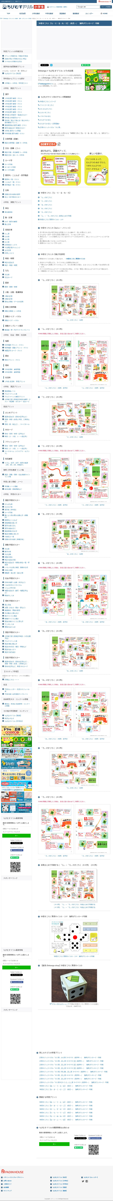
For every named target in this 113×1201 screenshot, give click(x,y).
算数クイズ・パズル (12, 320)
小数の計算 (8, 296)
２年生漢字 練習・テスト (13, 101)
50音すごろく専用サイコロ (75, 259)
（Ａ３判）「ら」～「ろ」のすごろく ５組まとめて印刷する (74, 907)
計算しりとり (9, 253)
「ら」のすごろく (46, 197)
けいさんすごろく (46, 109)
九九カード (8, 277)
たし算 (7, 234)
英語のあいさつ (10, 649)
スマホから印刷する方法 (13, 61)
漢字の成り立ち (10, 525)
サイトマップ (7, 1191)
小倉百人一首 (9, 536)
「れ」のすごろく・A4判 (74, 671)
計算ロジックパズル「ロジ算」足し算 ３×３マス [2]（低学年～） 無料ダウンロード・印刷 (71, 1065)
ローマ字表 (8, 164)
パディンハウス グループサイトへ (14, 1177)
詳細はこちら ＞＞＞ (12, 679)
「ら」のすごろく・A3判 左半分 (56, 388)
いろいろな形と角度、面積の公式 (16, 567)
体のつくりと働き (11, 616)
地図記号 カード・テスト (13, 350)
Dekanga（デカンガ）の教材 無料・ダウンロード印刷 (17, 18)
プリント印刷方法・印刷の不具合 (16, 56)
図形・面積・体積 (11, 287)
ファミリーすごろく (47, 105)
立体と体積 (8, 570)
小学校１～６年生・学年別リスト (16, 83)
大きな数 (8, 554)
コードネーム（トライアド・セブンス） (17, 452)
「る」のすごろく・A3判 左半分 (56, 622)
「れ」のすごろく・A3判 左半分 (56, 739)
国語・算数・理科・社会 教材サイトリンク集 (17, 476)
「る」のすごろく (46, 205)
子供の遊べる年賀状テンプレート (16, 694)
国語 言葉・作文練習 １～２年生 (16, 152)
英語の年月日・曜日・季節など (15, 647)
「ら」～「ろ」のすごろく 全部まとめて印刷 (55, 216)
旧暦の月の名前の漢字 (12, 194)
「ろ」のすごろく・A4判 (74, 788)
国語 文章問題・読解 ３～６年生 (16, 143)
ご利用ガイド (7, 1184)
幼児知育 (22, 13)
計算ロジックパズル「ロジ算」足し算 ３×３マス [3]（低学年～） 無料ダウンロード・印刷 (71, 1068)
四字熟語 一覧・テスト (13, 185)
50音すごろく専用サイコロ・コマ (51, 219)
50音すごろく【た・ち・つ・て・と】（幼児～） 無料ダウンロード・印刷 (66, 1112)
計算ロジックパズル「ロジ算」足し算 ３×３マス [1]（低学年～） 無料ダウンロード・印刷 (71, 1061)
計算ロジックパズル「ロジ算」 (51, 127)
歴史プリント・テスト (12, 360)
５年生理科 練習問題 (12, 369)
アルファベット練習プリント (15, 397)
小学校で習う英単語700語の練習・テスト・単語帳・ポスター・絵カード (17, 400)
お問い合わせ (7, 1181)
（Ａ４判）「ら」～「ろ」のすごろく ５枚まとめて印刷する (74, 904)
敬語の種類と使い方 (12, 534)
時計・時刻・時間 (11, 265)
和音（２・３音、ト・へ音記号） (16, 436)
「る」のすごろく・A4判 (74, 554)
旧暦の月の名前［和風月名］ (15, 539)
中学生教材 (49, 13)
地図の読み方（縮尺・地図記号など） (16, 592)
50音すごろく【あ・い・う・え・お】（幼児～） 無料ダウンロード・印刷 (66, 1086)
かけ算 (7, 239)
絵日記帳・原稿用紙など (13, 489)
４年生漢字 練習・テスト (13, 106)
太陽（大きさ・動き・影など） (15, 607)
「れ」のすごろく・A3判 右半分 (92, 739)
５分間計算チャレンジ (12, 247)
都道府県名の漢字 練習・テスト (16, 125)
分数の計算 (8, 299)
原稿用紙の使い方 (11, 523)
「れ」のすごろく (46, 208)
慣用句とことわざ (11, 520)
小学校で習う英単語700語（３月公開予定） (17, 637)
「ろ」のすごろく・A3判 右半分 (92, 856)
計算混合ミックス (11, 245)
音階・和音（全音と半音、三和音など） (17, 420)
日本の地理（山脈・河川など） (15, 582)
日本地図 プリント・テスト (14, 345)
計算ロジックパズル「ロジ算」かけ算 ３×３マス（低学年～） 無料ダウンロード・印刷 (70, 1057)
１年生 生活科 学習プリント (15, 381)
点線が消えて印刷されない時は (15, 59)
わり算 (7, 242)
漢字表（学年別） (11, 510)
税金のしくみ (9, 595)
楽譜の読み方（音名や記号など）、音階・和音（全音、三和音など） (17, 662)
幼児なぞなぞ (9, 718)
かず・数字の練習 (11, 221)
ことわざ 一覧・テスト (13, 182)
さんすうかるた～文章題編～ (50, 123)
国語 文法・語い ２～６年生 (14, 155)
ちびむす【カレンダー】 (91, 1177)
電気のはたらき (10, 627)
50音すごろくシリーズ (48, 101)
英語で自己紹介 (10, 652)
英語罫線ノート (10, 391)
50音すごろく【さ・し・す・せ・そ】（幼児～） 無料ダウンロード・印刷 (66, 1109)
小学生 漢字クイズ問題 (13, 131)
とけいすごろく (45, 112)
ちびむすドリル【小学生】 (61, 1181)
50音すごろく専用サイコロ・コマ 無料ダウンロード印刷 (74, 956)
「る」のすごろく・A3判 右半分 (92, 622)
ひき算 (7, 236)
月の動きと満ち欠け (12, 613)
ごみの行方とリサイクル (13, 585)
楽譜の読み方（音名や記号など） (16, 417)
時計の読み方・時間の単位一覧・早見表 (17, 564)
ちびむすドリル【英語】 (60, 1187)
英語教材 (62, 13)
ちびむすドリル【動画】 (13, 715)
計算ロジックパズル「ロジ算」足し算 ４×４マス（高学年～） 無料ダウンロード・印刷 (70, 1075)
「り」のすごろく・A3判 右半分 (92, 505)
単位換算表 (8, 212)
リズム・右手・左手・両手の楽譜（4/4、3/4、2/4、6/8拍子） (16, 464)
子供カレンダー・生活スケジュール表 (17, 690)
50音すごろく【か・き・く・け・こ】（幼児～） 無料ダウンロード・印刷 (66, 1089)
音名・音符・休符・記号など (15, 434)
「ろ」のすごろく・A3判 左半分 (56, 856)
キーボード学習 (10, 167)
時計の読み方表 (10, 560)
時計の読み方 (9, 262)
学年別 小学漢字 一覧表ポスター (16, 115)
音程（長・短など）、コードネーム (17, 424)
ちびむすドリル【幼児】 (13, 73)
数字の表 (8, 551)
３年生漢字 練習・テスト (13, 104)
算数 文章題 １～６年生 (13, 311)
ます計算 (8, 250)
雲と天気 (8, 605)
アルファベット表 (11, 394)
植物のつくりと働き (12, 619)
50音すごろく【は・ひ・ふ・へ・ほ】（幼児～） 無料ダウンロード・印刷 (66, 1120)
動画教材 (76, 13)
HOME (103, 13)
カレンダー (89, 13)
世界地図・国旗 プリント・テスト (16, 348)
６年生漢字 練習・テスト (13, 112)
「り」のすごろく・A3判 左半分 (56, 505)
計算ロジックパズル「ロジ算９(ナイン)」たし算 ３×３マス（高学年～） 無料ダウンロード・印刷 (74, 1082)
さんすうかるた (45, 120)
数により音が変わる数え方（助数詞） (16, 516)
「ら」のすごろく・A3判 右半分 (92, 388)
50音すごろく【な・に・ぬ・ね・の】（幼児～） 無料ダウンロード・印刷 (66, 1116)
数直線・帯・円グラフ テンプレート (17, 330)
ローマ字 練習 (9, 170)
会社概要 (6, 1187)
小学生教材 (36, 13)
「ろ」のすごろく (46, 212)
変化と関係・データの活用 (14, 302)
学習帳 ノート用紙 (11, 486)
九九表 (7, 274)
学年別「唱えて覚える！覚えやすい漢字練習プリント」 (17, 121)
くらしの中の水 (10, 588)
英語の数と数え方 (11, 644)
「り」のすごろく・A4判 (74, 437)
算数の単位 (8, 557)
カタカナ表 (8, 507)
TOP (8, 13)
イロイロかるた (45, 116)
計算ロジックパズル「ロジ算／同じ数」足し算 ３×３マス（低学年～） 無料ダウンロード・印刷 (73, 1072)
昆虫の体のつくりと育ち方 (14, 621)
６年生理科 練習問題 (12, 372)
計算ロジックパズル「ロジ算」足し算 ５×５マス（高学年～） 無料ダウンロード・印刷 (70, 1079)
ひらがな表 (8, 504)
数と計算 (8, 224)
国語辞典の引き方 (11, 531)
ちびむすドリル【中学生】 (14, 721)
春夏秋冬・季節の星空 (12, 610)
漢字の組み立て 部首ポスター (15, 128)
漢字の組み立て (10, 528)
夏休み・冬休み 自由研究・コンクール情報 (17, 705)
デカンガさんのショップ (60, 1004)
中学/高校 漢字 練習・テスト (15, 133)
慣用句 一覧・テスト (12, 179)
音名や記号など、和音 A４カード (16, 666)
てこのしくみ (9, 624)
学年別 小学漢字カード (13, 118)
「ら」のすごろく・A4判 (74, 320)
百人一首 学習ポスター (13, 197)
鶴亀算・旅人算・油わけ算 (14, 573)
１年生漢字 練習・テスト (13, 98)
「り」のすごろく (46, 201)
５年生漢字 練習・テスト (13, 109)
